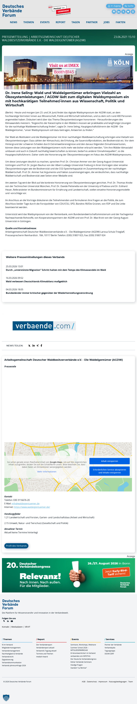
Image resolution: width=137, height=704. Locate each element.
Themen (28, 22)
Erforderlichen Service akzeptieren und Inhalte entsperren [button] (109, 471)
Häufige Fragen (77, 665)
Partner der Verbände (113, 645)
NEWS (13, 22)
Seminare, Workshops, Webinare (83, 645)
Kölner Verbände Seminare (81, 662)
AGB (83, 681)
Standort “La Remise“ (79, 668)
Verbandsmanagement (11, 651)
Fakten (120, 22)
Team (130, 681)
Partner (92, 22)
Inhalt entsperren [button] (109, 461)
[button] (6, 698)
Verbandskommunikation (11, 662)
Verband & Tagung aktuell (46, 651)
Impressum (103, 681)
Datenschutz (92, 681)
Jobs (107, 22)
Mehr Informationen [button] (46, 471)
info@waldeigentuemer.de (25, 503)
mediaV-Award (42, 656)
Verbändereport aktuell (45, 647)
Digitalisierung (7, 659)
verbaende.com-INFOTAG (80, 656)
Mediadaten (17, 626)
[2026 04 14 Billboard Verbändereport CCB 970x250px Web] (68, 57)
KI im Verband (7, 645)
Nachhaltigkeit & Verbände (12, 654)
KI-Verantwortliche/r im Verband (83, 653)
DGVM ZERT (109, 654)
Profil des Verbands (16, 545)
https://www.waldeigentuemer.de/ (32, 507)
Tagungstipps (110, 651)
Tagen (76, 22)
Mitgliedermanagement (11, 647)
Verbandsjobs (110, 647)
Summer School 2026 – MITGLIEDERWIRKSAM (79, 648)
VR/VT (27, 626)
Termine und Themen (44, 654)
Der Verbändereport (44, 645)
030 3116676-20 (21, 500)
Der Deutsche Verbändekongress (83, 659)
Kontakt (5, 626)
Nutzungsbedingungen (118, 681)
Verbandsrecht (7, 656)
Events (45, 22)
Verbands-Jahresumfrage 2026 (14, 665)
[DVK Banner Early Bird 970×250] (68, 559)
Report (60, 22)
